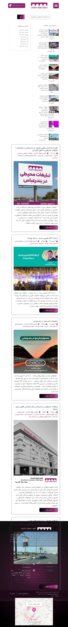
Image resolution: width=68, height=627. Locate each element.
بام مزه (46, 326)
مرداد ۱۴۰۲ (24, 46)
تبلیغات (21, 523)
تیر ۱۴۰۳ (24, 44)
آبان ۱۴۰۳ (24, 42)
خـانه (50, 559)
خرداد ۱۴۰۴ (24, 30)
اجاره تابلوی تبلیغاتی (52, 414)
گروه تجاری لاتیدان (28, 326)
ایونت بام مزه (39, 326)
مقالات (43, 241)
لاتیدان (56, 155)
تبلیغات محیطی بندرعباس (24, 153)
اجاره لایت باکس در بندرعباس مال (34, 414)
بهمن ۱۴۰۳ (23, 35)
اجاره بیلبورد (20, 412)
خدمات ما (12, 593)
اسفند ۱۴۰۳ (23, 32)
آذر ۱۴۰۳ (24, 39)
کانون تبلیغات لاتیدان (40, 153)
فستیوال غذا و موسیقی (37, 243)
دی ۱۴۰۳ (24, 37)
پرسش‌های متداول (23, 593)
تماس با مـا (49, 566)
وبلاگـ (50, 563)
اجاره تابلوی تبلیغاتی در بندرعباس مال (40, 417)
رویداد (46, 243)
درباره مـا (50, 570)
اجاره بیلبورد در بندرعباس (45, 155)
